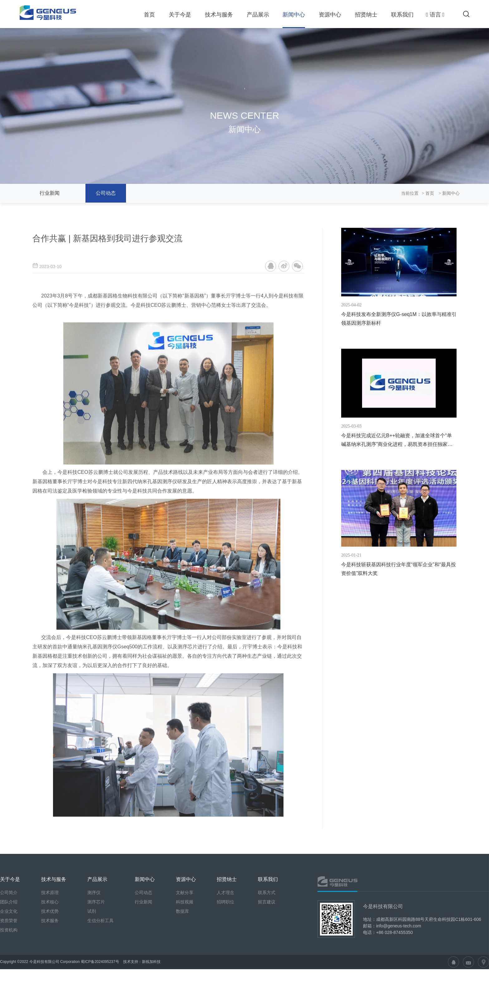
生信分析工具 (100, 950)
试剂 (91, 940)
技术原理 (50, 922)
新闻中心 (294, 15)
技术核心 (50, 931)
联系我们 (402, 15)
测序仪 (93, 922)
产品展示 (258, 15)
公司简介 (8, 922)
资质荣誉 (8, 950)
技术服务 (50, 950)
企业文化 (8, 940)
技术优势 (50, 940)
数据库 (182, 940)
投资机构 (8, 959)
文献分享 (184, 922)
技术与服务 (219, 15)
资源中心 (330, 15)
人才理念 (225, 922)
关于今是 (180, 15)
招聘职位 (225, 931)
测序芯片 (96, 931)
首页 (149, 15)
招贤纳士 (366, 15)
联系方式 (266, 922)
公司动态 (106, 193)
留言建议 (266, 931)
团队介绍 (8, 931)
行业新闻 (50, 193)
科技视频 (184, 931)
